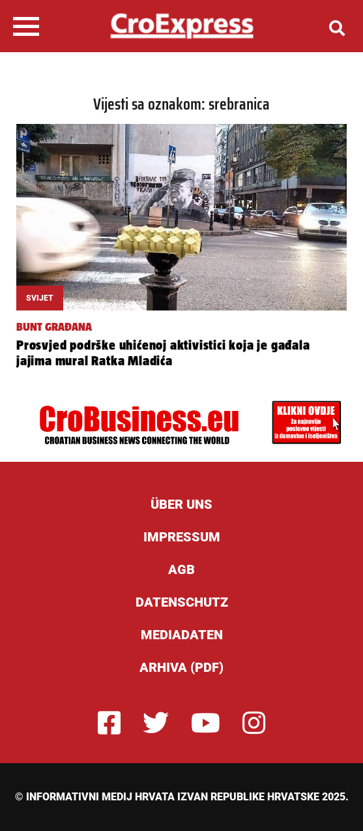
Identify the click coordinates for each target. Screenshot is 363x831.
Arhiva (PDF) (181, 667)
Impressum (181, 537)
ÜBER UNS (181, 504)
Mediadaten (182, 634)
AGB (181, 569)
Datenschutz (182, 602)
